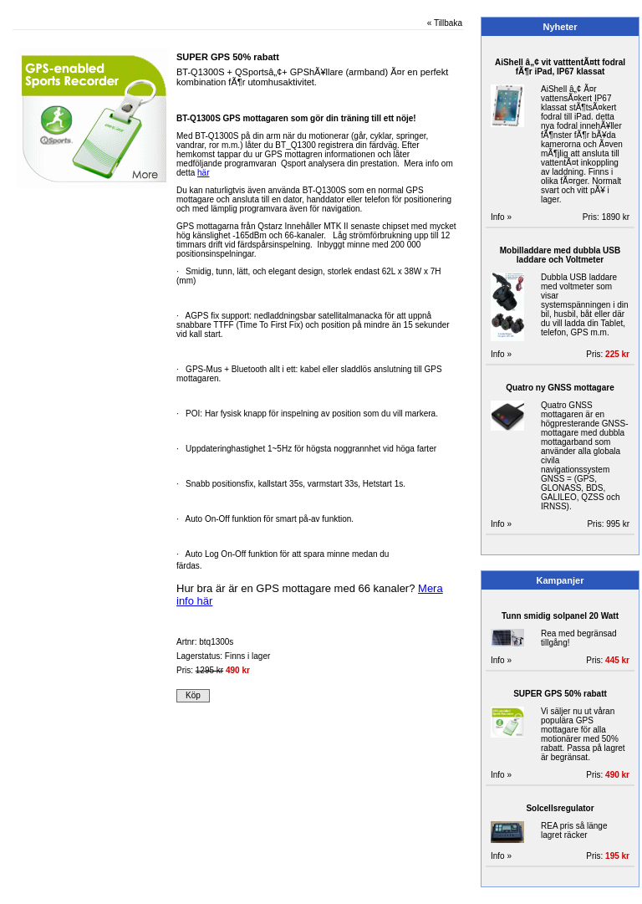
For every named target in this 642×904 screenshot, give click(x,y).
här (203, 172)
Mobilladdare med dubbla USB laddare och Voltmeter (560, 255)
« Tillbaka (444, 23)
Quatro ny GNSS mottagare (560, 387)
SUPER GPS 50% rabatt (560, 693)
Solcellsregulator (560, 808)
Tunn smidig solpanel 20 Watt (560, 616)
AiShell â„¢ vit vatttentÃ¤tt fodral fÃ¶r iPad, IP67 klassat (560, 67)
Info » (501, 217)
